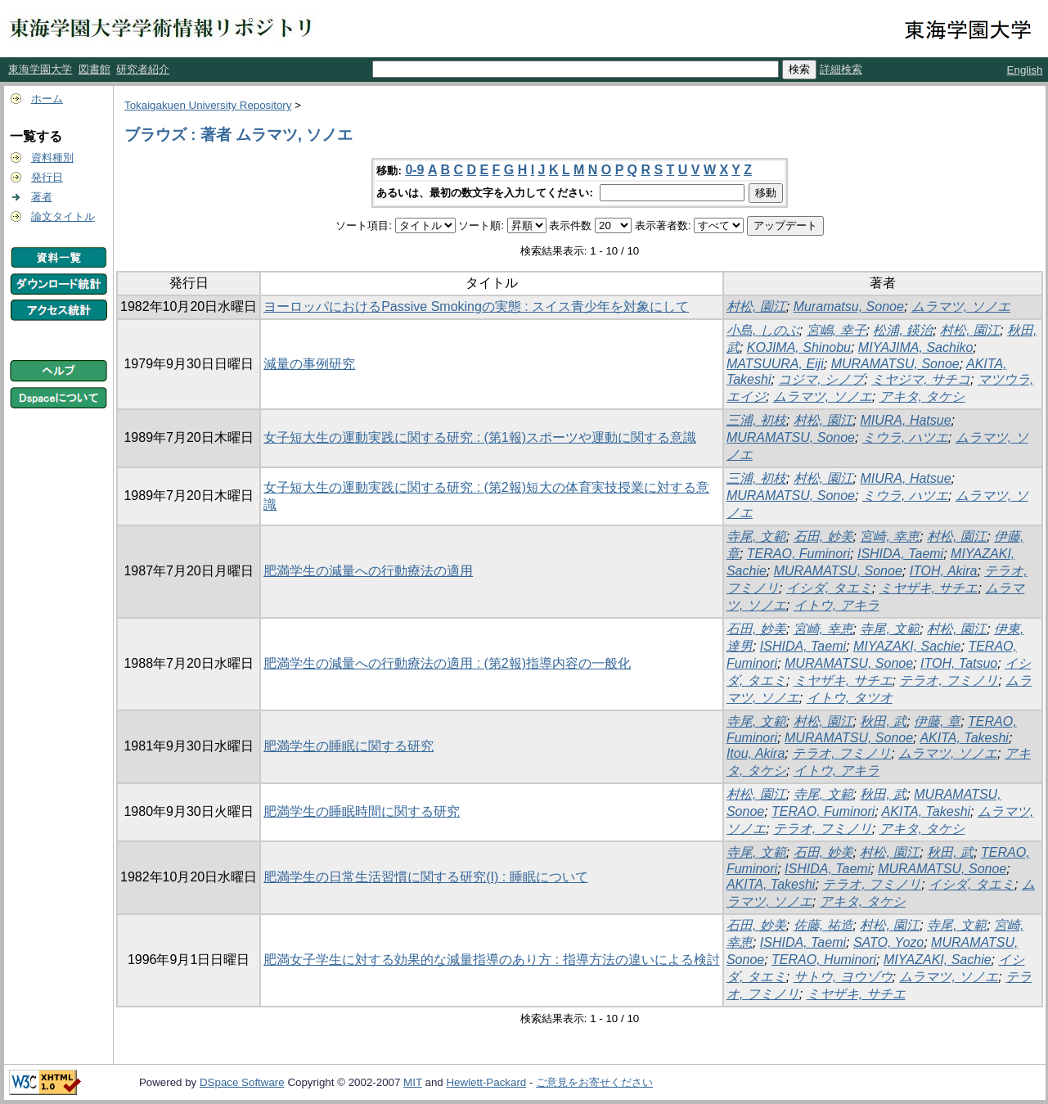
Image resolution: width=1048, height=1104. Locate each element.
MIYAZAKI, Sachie (907, 646)
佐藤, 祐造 (823, 925)
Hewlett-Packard (486, 1082)
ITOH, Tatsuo (958, 663)
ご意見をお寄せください (594, 1082)
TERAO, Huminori (823, 960)
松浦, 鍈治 (903, 330)
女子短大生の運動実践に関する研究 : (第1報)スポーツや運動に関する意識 (479, 437)
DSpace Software (242, 1082)
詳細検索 (841, 69)
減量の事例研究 (309, 364)
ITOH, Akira (944, 571)
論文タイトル (63, 216)
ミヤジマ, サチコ (920, 379)
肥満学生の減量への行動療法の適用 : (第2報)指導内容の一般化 (447, 663)
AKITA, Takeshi (964, 738)
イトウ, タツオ (850, 698)
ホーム (47, 98)
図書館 (94, 69)
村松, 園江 (756, 306)
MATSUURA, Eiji (775, 364)
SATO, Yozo (888, 942)
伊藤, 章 (937, 721)
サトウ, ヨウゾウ (843, 977)
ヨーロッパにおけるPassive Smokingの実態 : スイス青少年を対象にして (476, 306)
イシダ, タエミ (829, 588)
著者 (41, 197)
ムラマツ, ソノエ (960, 306)
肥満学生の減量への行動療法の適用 (368, 571)
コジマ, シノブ (821, 379)
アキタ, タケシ (922, 396)
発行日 (47, 177)
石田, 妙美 (823, 536)
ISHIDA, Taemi (900, 554)
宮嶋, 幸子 (836, 330)
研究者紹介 (142, 69)
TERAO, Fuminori (798, 554)
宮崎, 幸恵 (890, 536)
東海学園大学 (40, 69)
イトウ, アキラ (836, 605)
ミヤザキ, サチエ (928, 588)
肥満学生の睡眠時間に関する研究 (361, 811)
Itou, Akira (755, 753)
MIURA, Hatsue (905, 420)
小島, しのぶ (762, 330)
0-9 (414, 170)
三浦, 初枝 (756, 420)
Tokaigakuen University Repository (207, 105)
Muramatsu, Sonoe (849, 306)
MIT (412, 1082)
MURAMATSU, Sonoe (895, 364)
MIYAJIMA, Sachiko (916, 347)
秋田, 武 (883, 721)
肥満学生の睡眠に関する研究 (348, 746)
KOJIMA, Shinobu (799, 347)
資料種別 (52, 157)
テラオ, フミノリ (948, 680)
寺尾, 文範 (756, 536)
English (1025, 70)
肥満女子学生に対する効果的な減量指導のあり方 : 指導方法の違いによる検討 (491, 960)
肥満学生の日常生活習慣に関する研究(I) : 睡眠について (425, 877)
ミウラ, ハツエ (905, 437)
